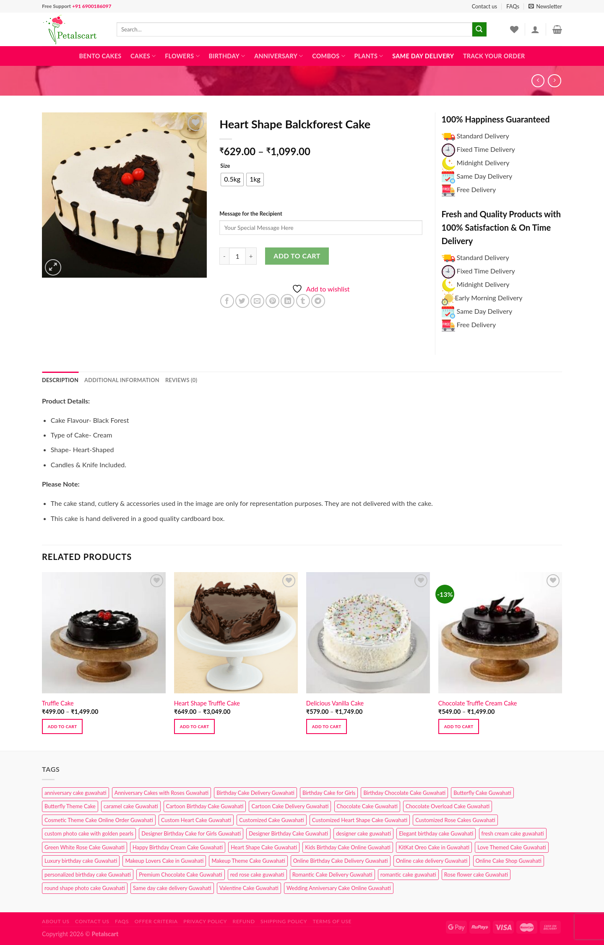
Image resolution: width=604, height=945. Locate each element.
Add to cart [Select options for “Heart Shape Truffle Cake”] (194, 726)
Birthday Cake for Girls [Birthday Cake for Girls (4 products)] (328, 792)
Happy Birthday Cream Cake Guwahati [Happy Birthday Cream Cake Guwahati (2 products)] (178, 847)
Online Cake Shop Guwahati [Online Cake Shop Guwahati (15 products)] (509, 860)
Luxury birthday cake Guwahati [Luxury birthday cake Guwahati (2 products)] (80, 860)
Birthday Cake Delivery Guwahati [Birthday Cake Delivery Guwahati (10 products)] (255, 792)
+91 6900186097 (91, 6)
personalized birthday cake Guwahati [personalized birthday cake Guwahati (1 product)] (87, 874)
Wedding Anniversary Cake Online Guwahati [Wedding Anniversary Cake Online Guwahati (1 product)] (338, 888)
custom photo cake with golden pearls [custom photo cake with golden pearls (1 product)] (88, 833)
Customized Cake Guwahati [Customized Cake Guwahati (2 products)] (271, 820)
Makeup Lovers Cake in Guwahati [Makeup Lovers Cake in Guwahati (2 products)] (164, 860)
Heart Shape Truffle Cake (207, 703)
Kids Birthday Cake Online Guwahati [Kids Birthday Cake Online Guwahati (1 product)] (348, 847)
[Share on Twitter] (242, 301)
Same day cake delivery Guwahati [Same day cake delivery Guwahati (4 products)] (172, 888)
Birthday (226, 56)
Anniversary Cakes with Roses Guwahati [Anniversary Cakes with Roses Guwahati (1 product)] (161, 792)
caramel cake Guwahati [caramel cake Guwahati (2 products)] (131, 806)
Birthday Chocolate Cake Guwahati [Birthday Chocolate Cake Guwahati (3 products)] (404, 792)
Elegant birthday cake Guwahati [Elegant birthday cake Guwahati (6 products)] (436, 833)
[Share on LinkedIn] (287, 301)
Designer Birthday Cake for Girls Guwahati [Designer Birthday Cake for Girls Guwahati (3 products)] (191, 833)
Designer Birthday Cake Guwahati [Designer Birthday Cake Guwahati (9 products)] (288, 833)
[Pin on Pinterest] (272, 301)
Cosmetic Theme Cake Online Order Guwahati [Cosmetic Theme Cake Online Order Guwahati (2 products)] (98, 820)
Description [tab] (60, 380)
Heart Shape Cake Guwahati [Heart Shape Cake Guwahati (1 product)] (264, 847)
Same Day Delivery (423, 56)
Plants (368, 56)
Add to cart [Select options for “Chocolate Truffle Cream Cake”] (459, 726)
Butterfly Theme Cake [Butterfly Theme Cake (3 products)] (70, 806)
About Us (56, 921)
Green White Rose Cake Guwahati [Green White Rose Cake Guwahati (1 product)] (84, 847)
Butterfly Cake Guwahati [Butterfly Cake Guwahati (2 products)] (482, 792)
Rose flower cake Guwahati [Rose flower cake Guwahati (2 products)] (476, 874)
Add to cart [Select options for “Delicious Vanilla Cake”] (326, 726)
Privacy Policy (205, 921)
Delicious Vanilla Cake (335, 703)
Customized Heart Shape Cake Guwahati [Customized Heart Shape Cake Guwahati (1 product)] (359, 820)
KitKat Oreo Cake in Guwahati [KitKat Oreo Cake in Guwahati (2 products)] (433, 847)
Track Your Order (494, 56)
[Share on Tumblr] (303, 301)
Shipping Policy (283, 921)
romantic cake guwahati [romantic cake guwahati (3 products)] (408, 874)
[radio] (232, 179)
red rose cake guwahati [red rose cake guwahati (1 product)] (257, 874)
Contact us (484, 6)
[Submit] (479, 29)
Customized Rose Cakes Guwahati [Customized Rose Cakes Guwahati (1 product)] (455, 820)
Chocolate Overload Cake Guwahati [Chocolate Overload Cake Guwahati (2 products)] (447, 806)
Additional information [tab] (121, 380)
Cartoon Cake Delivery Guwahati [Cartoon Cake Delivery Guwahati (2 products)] (289, 806)
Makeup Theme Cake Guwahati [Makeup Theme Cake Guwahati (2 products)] (248, 860)
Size (225, 166)
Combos (328, 56)
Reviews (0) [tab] (181, 380)
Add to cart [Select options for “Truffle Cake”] (62, 726)
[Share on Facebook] (227, 301)
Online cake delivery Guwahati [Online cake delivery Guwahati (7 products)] (432, 860)
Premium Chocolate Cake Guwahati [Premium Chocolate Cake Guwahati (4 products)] (180, 874)
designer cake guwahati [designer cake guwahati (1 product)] (363, 833)
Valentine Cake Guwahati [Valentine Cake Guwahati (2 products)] (249, 888)
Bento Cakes (100, 56)
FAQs (512, 6)
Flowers (182, 56)
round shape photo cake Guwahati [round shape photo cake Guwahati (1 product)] (84, 888)
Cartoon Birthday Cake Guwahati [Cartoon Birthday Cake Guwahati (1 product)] (205, 806)
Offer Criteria (156, 921)
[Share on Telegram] (318, 301)
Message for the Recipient (250, 213)
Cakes (143, 56)
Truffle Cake (58, 703)
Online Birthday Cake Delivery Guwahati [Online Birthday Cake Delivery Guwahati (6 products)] (340, 860)
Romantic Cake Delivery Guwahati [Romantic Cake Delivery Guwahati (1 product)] (332, 874)
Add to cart (296, 256)
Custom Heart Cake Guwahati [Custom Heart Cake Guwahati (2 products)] (196, 820)
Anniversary (278, 56)
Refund (244, 921)
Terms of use (331, 921)
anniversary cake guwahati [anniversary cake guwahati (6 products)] (75, 792)
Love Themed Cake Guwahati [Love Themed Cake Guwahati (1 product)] (511, 847)
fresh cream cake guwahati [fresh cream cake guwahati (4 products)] (513, 833)
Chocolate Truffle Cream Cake (477, 703)
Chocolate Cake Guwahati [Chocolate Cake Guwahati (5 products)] (367, 806)
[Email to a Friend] (257, 301)
